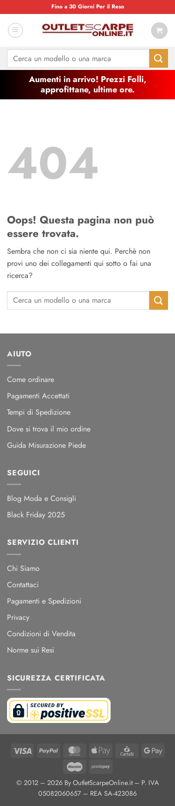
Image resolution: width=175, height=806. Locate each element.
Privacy (18, 617)
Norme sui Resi (30, 650)
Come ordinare (30, 379)
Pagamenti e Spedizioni (44, 601)
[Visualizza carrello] (159, 30)
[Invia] (158, 58)
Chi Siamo (23, 568)
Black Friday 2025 (36, 514)
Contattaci (23, 584)
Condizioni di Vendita (41, 633)
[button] (15, 30)
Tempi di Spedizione (38, 412)
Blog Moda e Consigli (41, 498)
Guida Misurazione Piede (46, 445)
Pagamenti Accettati (38, 395)
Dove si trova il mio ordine (49, 429)
